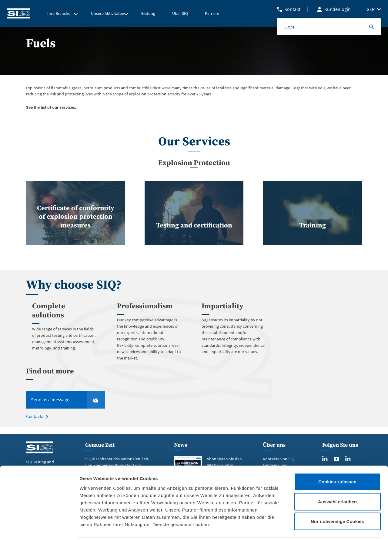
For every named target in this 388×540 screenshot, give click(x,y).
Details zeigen (322, 528)
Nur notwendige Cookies (337, 500)
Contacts (34, 423)
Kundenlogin (337, 9)
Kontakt (292, 9)
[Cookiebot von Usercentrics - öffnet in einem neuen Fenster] (39, 528)
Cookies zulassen (337, 460)
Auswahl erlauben (337, 480)
